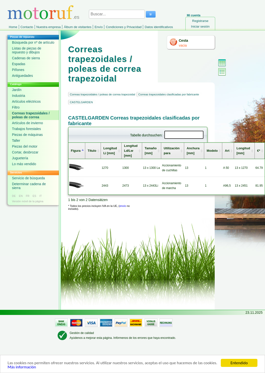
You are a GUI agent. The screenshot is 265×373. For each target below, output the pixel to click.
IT (40, 195)
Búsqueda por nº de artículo (33, 42)
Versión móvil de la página (27, 201)
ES (34, 195)
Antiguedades (22, 76)
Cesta (183, 40)
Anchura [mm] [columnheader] (193, 150)
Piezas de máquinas (27, 135)
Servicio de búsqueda (28, 178)
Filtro (16, 107)
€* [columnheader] (258, 150)
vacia (183, 45)
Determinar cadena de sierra (29, 186)
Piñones (18, 70)
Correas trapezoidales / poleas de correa (31, 115)
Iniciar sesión (200, 26)
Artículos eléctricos (26, 101)
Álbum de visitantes (77, 27)
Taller (16, 140)
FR (28, 195)
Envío (99, 27)
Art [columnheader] (227, 150)
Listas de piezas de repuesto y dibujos (26, 50)
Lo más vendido (24, 164)
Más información (22, 367)
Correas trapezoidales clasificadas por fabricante (168, 94)
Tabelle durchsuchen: (166, 135)
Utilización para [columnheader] (172, 150)
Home (13, 27)
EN (20, 195)
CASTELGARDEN (81, 102)
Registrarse (200, 21)
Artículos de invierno (27, 123)
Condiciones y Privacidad (123, 27)
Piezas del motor (24, 146)
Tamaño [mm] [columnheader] (151, 150)
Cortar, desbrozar (25, 152)
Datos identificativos (159, 27)
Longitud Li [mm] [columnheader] (110, 150)
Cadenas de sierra (26, 58)
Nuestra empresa (48, 27)
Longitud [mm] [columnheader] (243, 150)
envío (122, 205)
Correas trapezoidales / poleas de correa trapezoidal (102, 94)
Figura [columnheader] (76, 150)
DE (14, 195)
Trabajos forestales (26, 129)
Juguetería (20, 158)
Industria (18, 96)
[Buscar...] (117, 14)
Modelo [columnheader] (212, 150)
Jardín (16, 90)
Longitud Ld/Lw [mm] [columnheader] (131, 150)
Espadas (18, 64)
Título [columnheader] (92, 150)
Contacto (27, 27)
